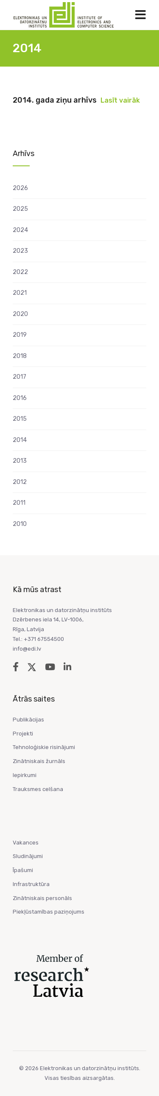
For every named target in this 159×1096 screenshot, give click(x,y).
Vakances (26, 842)
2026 (20, 188)
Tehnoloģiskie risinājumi (44, 747)
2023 (20, 250)
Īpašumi (23, 870)
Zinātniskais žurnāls (39, 761)
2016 (20, 398)
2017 (19, 376)
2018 (20, 356)
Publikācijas (28, 719)
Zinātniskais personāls (42, 898)
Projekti (23, 733)
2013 (20, 460)
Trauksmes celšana (38, 789)
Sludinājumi (28, 856)
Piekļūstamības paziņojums (48, 912)
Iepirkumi (24, 775)
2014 (20, 440)
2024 (20, 230)
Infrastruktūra (31, 884)
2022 (20, 272)
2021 (20, 292)
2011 (19, 502)
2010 (20, 524)
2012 (20, 482)
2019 (20, 334)
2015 (20, 418)
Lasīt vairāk (120, 100)
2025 (20, 208)
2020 (20, 314)
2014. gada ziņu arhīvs (55, 100)
